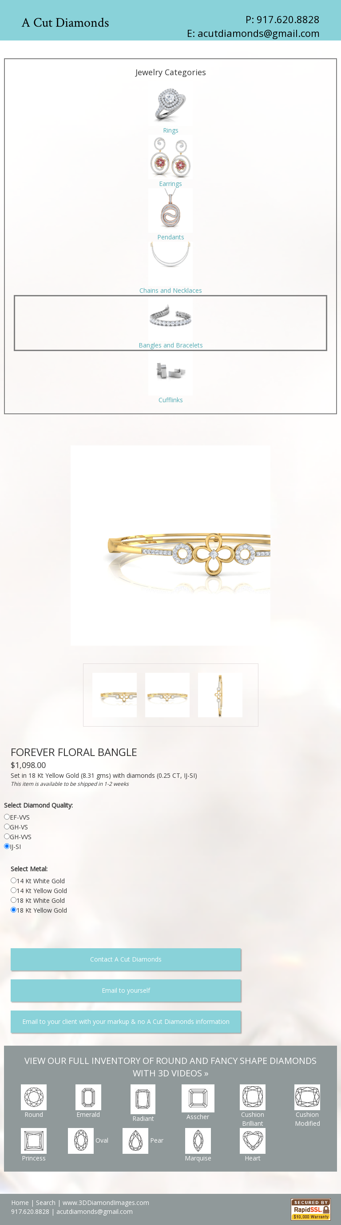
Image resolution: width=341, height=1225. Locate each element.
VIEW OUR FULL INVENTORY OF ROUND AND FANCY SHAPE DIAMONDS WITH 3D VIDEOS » (170, 1067)
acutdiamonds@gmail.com (259, 33)
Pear (143, 1141)
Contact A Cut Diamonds (126, 959)
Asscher (198, 1102)
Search (46, 1202)
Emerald (88, 1101)
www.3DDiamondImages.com (106, 1202)
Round (34, 1101)
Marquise (198, 1145)
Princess (34, 1145)
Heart (253, 1145)
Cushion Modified (307, 1106)
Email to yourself (126, 990)
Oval (88, 1141)
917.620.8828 (31, 1211)
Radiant (143, 1103)
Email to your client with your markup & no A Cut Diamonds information (126, 1021)
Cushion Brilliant (253, 1106)
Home (20, 1202)
